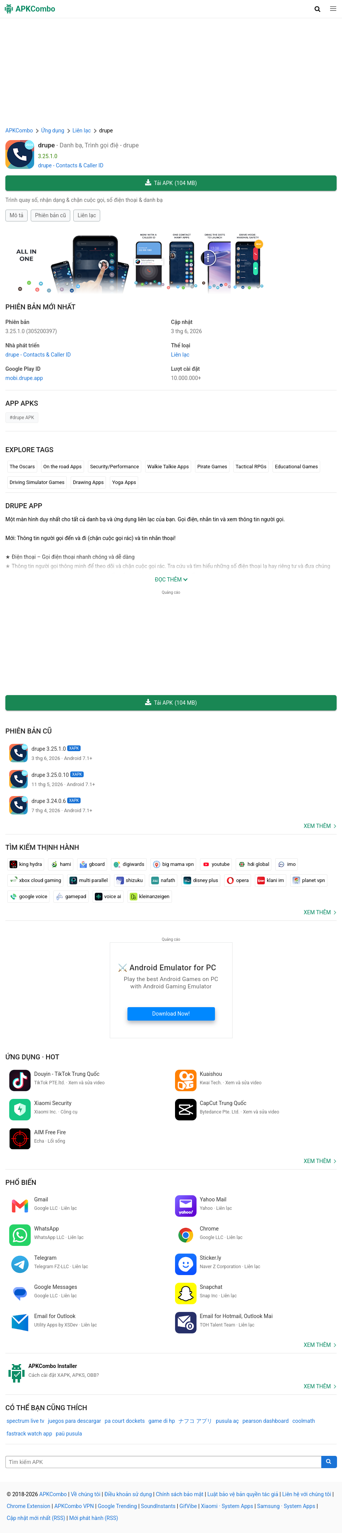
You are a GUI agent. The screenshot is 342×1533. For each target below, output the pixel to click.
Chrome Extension (29, 1506)
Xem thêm (317, 826)
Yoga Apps (124, 482)
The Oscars (22, 466)
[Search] (329, 1462)
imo (287, 864)
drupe (46, 145)
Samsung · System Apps (286, 1506)
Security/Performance (114, 466)
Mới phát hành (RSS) (93, 1518)
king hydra (26, 864)
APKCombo (19, 130)
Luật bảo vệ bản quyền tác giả (242, 1494)
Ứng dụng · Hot (32, 1057)
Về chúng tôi (85, 1494)
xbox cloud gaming (35, 880)
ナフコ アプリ (195, 1421)
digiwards (128, 864)
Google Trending (117, 1506)
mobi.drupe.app (24, 378)
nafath (163, 880)
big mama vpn (173, 864)
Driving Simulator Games (37, 482)
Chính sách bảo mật (179, 1494)
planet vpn (308, 880)
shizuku (129, 880)
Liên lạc (87, 215)
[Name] (163, 1462)
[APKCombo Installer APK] (171, 1370)
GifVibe (188, 1506)
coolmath (303, 1421)
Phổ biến (20, 1182)
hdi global (253, 864)
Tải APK (171, 183)
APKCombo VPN (74, 1506)
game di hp (162, 1421)
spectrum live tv (25, 1421)
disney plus (200, 880)
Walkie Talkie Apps (168, 466)
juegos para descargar (74, 1421)
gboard (92, 864)
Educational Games (296, 466)
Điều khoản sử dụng (128, 1494)
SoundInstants (158, 1506)
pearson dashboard (266, 1421)
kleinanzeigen (150, 896)
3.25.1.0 (31, 331)
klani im (270, 880)
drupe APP (23, 506)
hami (60, 864)
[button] (318, 9)
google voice (28, 896)
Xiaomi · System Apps (227, 1506)
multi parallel (88, 880)
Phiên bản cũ (50, 215)
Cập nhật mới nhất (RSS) (36, 1518)
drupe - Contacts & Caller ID (70, 165)
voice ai (108, 896)
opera (237, 880)
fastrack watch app (29, 1434)
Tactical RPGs (251, 466)
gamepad (71, 896)
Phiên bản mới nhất (40, 307)
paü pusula (69, 1434)
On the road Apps (62, 466)
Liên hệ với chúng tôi (306, 1494)
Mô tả (16, 215)
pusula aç (227, 1421)
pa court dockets (125, 1421)
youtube (216, 864)
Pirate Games (212, 466)
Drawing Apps (88, 482)
